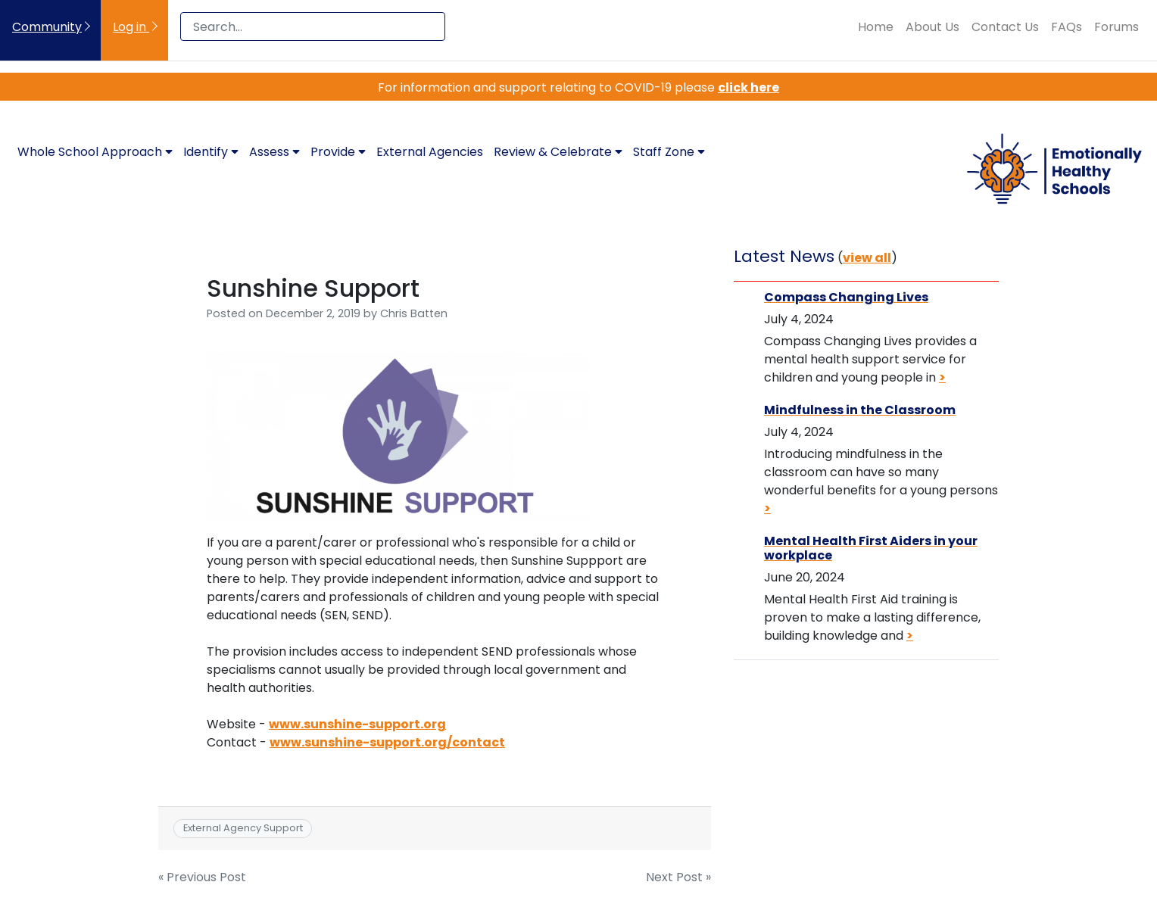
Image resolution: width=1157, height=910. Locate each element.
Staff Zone (669, 151)
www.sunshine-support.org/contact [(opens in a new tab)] (387, 742)
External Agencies (429, 151)
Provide (338, 151)
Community (47, 27)
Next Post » (678, 877)
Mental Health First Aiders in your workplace (871, 548)
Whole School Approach (95, 151)
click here (748, 87)
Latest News (784, 256)
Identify (211, 151)
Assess (274, 151)
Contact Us (1005, 27)
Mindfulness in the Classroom (860, 410)
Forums (1116, 27)
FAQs (1066, 27)
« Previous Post (202, 877)
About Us (932, 27)
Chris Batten (414, 313)
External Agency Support (243, 828)
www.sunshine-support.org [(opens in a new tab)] (357, 724)
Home (875, 27)
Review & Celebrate (558, 151)
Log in (131, 27)
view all (867, 257)
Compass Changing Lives (846, 297)
